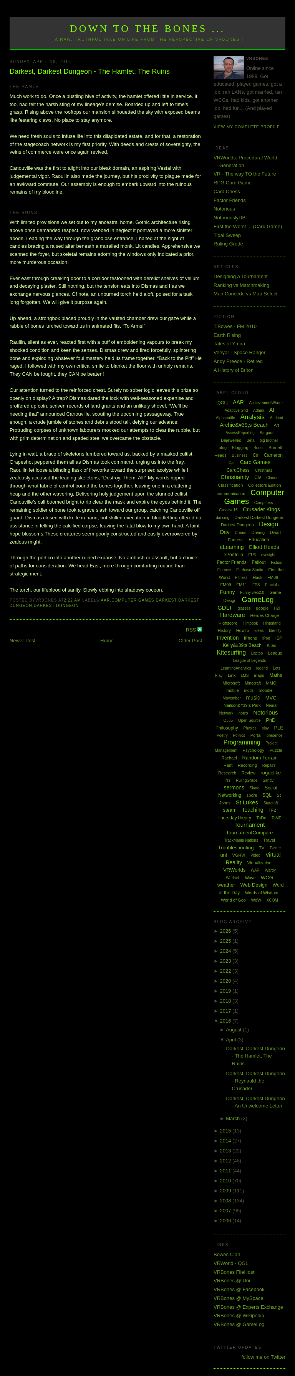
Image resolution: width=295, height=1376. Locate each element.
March (233, 1118)
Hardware (232, 615)
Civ (257, 477)
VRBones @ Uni (232, 1280)
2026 (226, 931)
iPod (266, 638)
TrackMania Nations (241, 840)
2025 (226, 941)
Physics (249, 728)
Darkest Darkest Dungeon (259, 517)
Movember (232, 698)
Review (248, 773)
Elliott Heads (264, 547)
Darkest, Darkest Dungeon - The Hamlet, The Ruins (90, 71)
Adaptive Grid (236, 410)
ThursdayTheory (234, 818)
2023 (226, 961)
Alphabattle (225, 418)
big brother (269, 440)
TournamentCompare (249, 833)
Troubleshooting (236, 847)
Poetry (222, 735)
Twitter (275, 848)
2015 (226, 1131)
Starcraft (271, 803)
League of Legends (249, 660)
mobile (232, 690)
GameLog (257, 599)
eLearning (232, 547)
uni (223, 855)
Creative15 (228, 510)
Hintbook (250, 623)
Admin (258, 410)
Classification (230, 485)
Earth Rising (227, 335)
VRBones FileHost (234, 1272)
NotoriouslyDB (229, 217)
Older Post (190, 640)
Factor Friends (230, 200)
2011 (226, 1171)
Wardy (270, 870)
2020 (226, 981)
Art (276, 425)
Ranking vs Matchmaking (241, 285)
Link (231, 675)
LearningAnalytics (235, 668)
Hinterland (272, 623)
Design (268, 524)
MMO (271, 683)
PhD (270, 720)
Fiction (276, 562)
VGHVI (238, 855)
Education (259, 539)
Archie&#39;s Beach (244, 425)
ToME (277, 818)
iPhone (250, 638)
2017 (226, 1011)
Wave (250, 877)
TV (261, 847)
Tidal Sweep (227, 235)
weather (226, 885)
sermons (234, 787)
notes (243, 713)
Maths (276, 675)
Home (107, 640)
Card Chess (227, 191)
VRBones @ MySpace (239, 1298)
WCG (267, 877)
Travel (269, 840)
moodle (266, 690)
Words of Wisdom (261, 892)
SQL (267, 795)
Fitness (241, 577)
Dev (225, 532)
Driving (258, 532)
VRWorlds (234, 870)
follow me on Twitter (263, 1357)
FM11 (241, 584)
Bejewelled (231, 440)
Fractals (272, 585)
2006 (226, 1220)
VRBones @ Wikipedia (239, 1315)
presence (274, 735)
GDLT (224, 607)
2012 (226, 1161)
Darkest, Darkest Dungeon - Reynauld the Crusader (255, 1081)
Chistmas (263, 470)
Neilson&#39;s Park (242, 705)
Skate (255, 788)
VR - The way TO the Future (245, 174)
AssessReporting (240, 433)
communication (231, 493)
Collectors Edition (264, 485)
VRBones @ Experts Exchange (248, 1307)
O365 (228, 720)
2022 (226, 971)
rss (227, 780)
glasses (244, 608)
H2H (278, 608)
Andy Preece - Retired (238, 361)
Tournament (249, 824)
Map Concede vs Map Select (245, 294)
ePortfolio (233, 554)
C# (256, 455)
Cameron (273, 455)
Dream (240, 533)
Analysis (252, 417)
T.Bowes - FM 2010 (235, 326)
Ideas (259, 630)
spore (252, 795)
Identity (275, 630)
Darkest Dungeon (56, 605)
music (253, 698)
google (262, 608)
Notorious (224, 209)
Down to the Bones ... (147, 28)
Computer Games (132, 600)
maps (259, 675)
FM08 (272, 577)
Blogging (240, 447)
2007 (226, 1211)
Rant (228, 765)
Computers (263, 503)
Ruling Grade (228, 244)
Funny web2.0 (252, 592)
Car (232, 463)
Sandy (268, 780)
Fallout (258, 562)
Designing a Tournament (241, 276)
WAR (255, 870)
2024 (226, 951)
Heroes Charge (264, 615)
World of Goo (233, 900)
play (265, 728)
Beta (251, 440)
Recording (247, 765)
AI (271, 410)
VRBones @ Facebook (239, 1289)
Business (239, 455)
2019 (226, 991)
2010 (226, 1181)
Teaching (252, 810)
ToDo (262, 818)
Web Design (254, 885)
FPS (256, 585)
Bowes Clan (227, 1254)
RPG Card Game (233, 183)
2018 (226, 1001)
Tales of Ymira (229, 343)
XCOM (272, 900)
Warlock (233, 878)
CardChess (238, 470)
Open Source (249, 720)
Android (276, 418)
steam (229, 810)
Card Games (255, 462)
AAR (105, 600)
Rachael (229, 758)
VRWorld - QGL (231, 1263)
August (234, 1030)
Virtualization (259, 862)
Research (227, 773)
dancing (222, 518)
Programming (242, 742)
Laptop (257, 653)
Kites (271, 645)
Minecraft (253, 683)
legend (262, 668)
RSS (191, 630)
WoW (256, 900)
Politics (239, 735)
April (231, 1040)
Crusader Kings (261, 509)
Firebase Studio (249, 570)
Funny (227, 592)
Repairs (268, 765)
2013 (226, 1151)
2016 (226, 1021)
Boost (259, 448)
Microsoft (231, 683)
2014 (226, 1141)
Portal (256, 735)
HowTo (242, 630)
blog (223, 447)
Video (255, 855)
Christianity (234, 477)
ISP (278, 638)
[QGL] (221, 402)
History (224, 630)
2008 (226, 1201)
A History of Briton (234, 370)
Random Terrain (259, 758)
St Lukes (247, 802)
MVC (271, 698)
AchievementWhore (266, 403)
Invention (228, 638)
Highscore (228, 623)
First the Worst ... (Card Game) (248, 226)
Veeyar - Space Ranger (239, 352)
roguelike (270, 773)
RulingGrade (246, 780)
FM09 (225, 584)
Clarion (272, 478)
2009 (226, 1191)
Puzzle (275, 750)
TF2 (272, 810)
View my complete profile (247, 127)
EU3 (252, 555)
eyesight (268, 555)
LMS (245, 675)
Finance (224, 570)
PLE (278, 728)
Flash (257, 577)
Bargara (266, 433)
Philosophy (226, 728)
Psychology (253, 750)
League (275, 653)
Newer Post (22, 640)
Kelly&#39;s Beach (242, 645)
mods (248, 690)
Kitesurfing (231, 652)
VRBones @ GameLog (239, 1324)
